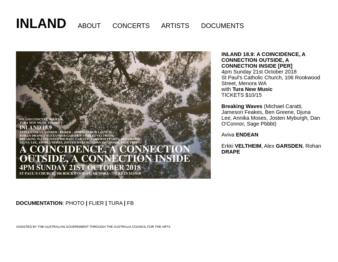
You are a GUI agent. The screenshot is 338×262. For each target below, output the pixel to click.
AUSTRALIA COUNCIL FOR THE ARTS (142, 227)
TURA (115, 203)
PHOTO (74, 203)
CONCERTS (131, 25)
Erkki (241, 146)
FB (130, 203)
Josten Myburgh (288, 118)
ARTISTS (175, 25)
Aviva (239, 135)
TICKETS (232, 95)
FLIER (96, 203)
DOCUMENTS (222, 25)
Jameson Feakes (241, 112)
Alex (283, 146)
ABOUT (89, 25)
